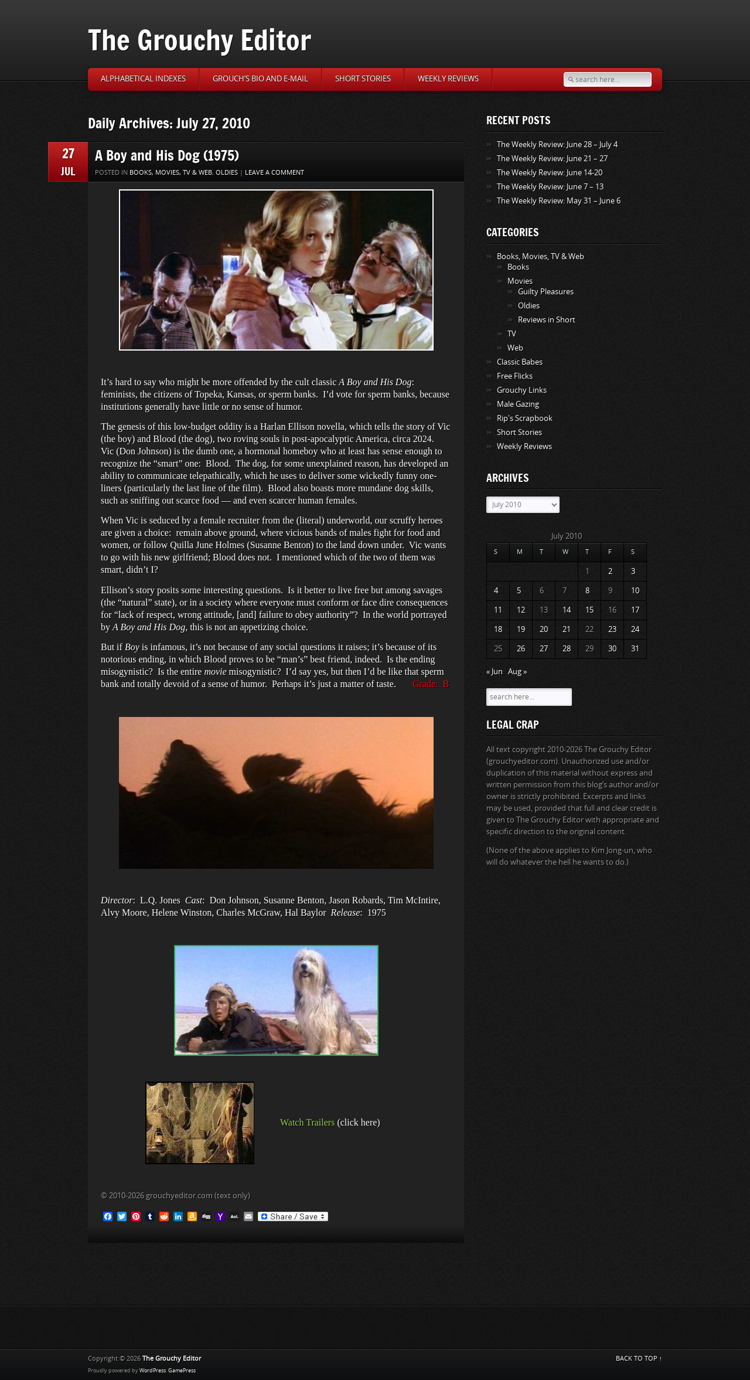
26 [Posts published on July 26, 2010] (521, 648)
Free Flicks (515, 376)
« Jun (494, 671)
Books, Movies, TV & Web (170, 172)
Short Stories (363, 78)
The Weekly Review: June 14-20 (549, 172)
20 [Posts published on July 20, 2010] (544, 629)
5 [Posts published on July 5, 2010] (519, 590)
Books (518, 267)
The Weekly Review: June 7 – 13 (550, 186)
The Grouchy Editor (199, 40)
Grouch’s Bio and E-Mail (260, 78)
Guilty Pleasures (546, 291)
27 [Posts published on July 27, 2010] (544, 648)
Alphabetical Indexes (143, 78)
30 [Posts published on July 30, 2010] (612, 648)
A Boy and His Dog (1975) (167, 155)
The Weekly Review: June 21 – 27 (552, 158)
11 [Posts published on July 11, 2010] (498, 610)
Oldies (227, 172)
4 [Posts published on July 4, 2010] (496, 590)
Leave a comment (274, 172)
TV (511, 333)
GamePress (182, 1371)
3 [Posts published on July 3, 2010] (633, 571)
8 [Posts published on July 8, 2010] (587, 590)
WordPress (152, 1371)
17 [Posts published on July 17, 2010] (635, 610)
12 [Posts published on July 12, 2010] (521, 610)
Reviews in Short (546, 319)
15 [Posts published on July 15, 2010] (589, 610)
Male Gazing (518, 404)
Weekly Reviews (448, 78)
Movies (520, 281)
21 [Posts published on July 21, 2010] (566, 629)
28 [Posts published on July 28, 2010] (566, 648)
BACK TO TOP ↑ (639, 1358)
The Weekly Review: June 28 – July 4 (557, 144)
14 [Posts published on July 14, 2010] (566, 610)
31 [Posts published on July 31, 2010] (635, 648)
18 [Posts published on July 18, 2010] (498, 629)
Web (515, 348)
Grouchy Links (522, 390)
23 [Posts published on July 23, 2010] (612, 629)
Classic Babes (520, 362)
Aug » (517, 671)
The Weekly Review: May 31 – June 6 (559, 200)
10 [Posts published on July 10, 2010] (635, 590)
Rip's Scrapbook (525, 418)
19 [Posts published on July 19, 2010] (521, 629)
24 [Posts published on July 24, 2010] (635, 629)
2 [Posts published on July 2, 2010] (610, 571)
